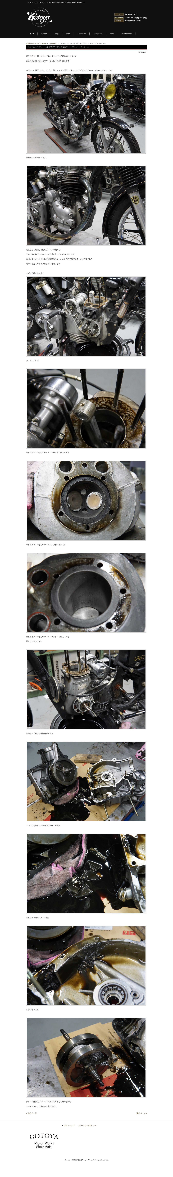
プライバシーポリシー (87, 1141)
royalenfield (52, 43)
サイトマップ (69, 1141)
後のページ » (141, 1128)
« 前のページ (31, 1128)
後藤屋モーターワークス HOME (36, 43)
